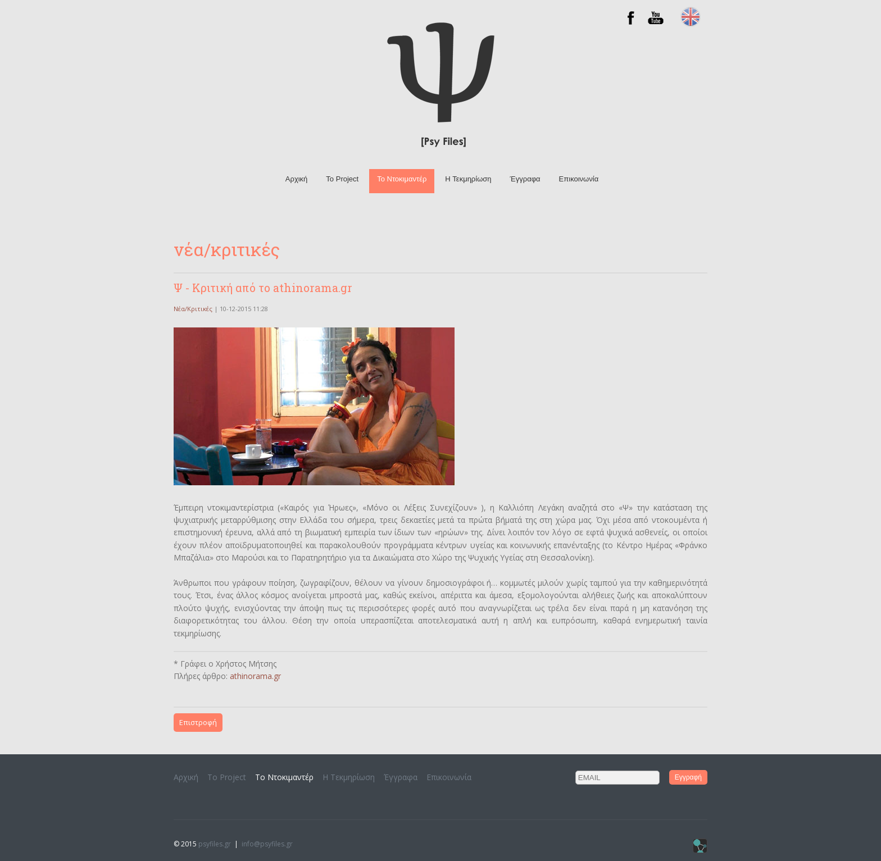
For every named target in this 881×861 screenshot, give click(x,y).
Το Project (342, 179)
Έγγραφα (525, 179)
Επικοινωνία (579, 179)
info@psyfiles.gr (267, 844)
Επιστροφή (198, 722)
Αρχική (296, 179)
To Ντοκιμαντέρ (401, 179)
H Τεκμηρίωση (468, 179)
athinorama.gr (255, 676)
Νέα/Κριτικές (193, 308)
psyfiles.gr (214, 844)
